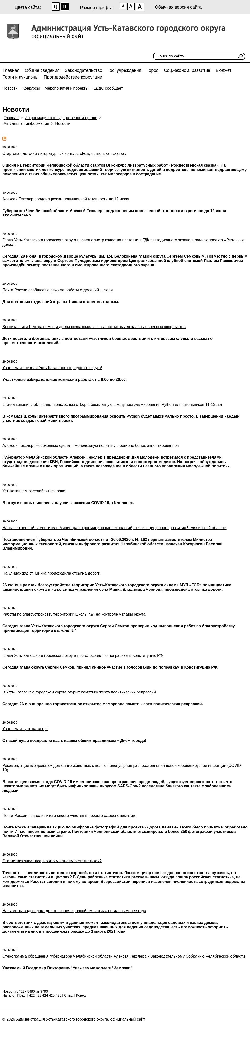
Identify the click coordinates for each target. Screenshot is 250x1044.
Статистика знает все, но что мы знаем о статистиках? (52, 861)
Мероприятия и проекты (66, 88)
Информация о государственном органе (61, 118)
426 (58, 995)
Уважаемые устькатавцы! (25, 729)
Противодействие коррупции (73, 77)
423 (38, 995)
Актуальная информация (26, 123)
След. (68, 995)
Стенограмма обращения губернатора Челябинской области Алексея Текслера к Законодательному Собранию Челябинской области (123, 956)
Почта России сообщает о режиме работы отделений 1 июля (57, 290)
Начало (8, 995)
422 (32, 995)
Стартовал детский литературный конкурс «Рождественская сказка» (64, 153)
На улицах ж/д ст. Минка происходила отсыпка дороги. (51, 573)
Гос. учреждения (124, 70)
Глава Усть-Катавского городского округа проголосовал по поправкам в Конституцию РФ (82, 655)
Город (153, 70)
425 (52, 995)
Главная (11, 70)
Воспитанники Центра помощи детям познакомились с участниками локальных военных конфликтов (94, 327)
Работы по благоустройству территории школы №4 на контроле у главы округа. (74, 614)
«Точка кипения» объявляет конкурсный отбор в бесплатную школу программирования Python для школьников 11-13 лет (112, 404)
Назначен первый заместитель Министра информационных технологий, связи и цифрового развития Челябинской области (114, 528)
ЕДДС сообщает (108, 88)
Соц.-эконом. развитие (187, 70)
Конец (81, 995)
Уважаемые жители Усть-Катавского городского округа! (52, 368)
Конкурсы (31, 88)
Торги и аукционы (20, 77)
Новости (10, 88)
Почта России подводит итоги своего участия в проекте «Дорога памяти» (68, 815)
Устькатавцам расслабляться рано (33, 491)
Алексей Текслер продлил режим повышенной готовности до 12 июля (65, 199)
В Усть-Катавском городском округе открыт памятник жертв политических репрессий (79, 692)
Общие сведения (42, 70)
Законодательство (83, 70)
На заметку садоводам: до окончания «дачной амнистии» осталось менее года (74, 911)
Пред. (21, 995)
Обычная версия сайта (178, 7)
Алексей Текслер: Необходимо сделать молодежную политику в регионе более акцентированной (90, 445)
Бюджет (223, 70)
